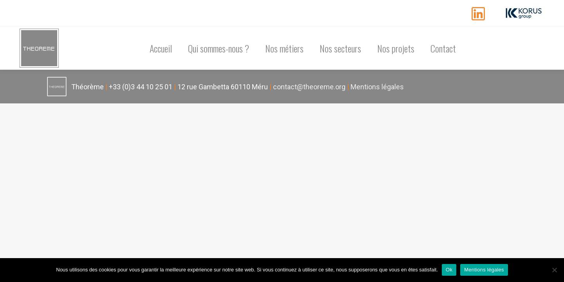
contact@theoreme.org (309, 87)
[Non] (554, 270)
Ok (449, 270)
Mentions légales (377, 87)
